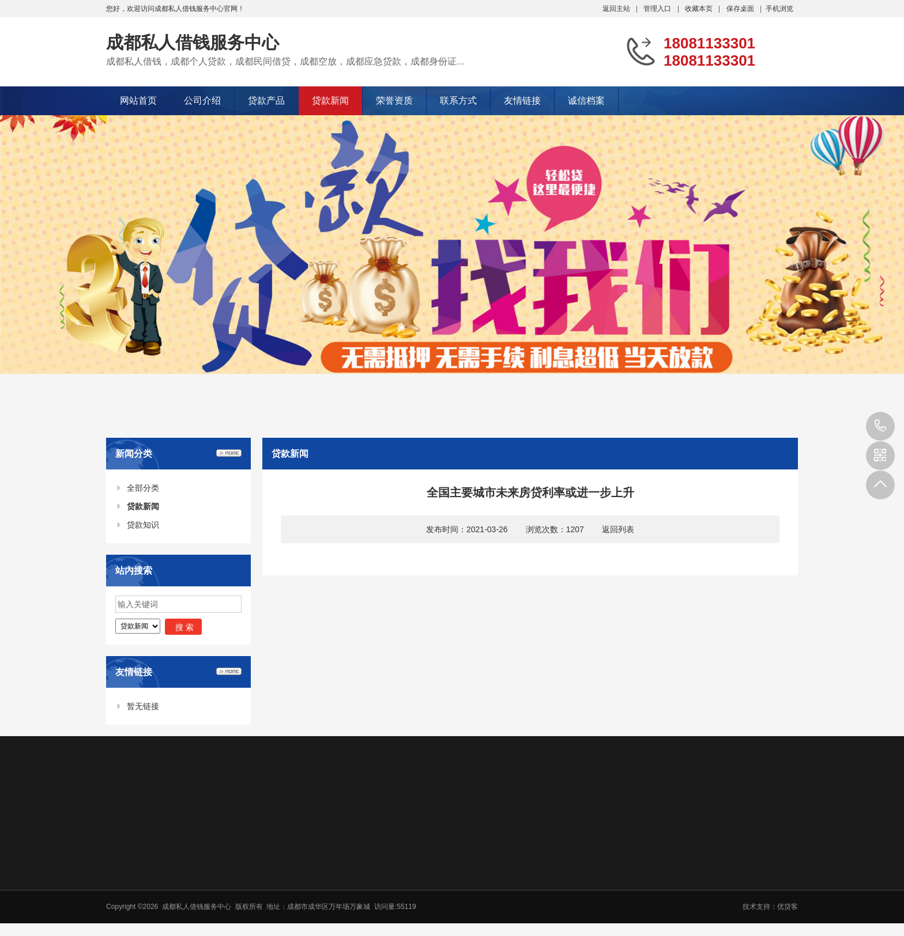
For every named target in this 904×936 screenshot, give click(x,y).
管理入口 (657, 9)
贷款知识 (143, 524)
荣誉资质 (394, 100)
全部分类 (143, 487)
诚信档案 (586, 100)
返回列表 (618, 529)
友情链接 (522, 100)
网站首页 (138, 100)
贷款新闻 (330, 100)
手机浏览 (779, 9)
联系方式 (458, 100)
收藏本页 (699, 9)
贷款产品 (266, 100)
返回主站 (616, 9)
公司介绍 (202, 100)
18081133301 (880, 426)
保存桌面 (740, 9)
